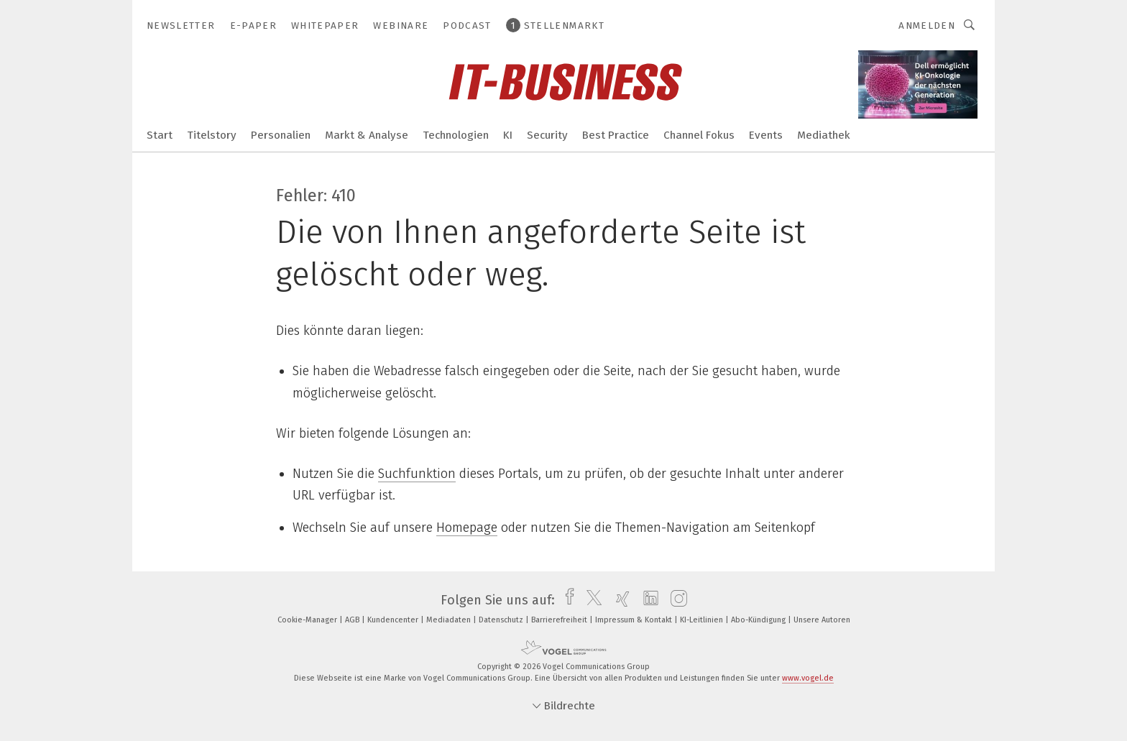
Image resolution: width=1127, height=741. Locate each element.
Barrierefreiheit (560, 620)
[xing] (619, 600)
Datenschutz (502, 620)
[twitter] (590, 600)
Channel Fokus (699, 135)
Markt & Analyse (366, 135)
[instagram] (675, 600)
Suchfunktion (417, 474)
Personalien (280, 135)
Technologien (456, 135)
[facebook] (566, 600)
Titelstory (211, 135)
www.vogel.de (808, 678)
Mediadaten (449, 620)
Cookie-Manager (308, 620)
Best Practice (615, 135)
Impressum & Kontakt (634, 620)
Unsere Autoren (822, 620)
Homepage (466, 527)
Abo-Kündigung (759, 620)
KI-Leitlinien (702, 620)
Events (766, 135)
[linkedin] (647, 600)
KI (507, 135)
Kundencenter (393, 620)
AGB (353, 620)
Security (547, 135)
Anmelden (926, 25)
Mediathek (823, 135)
